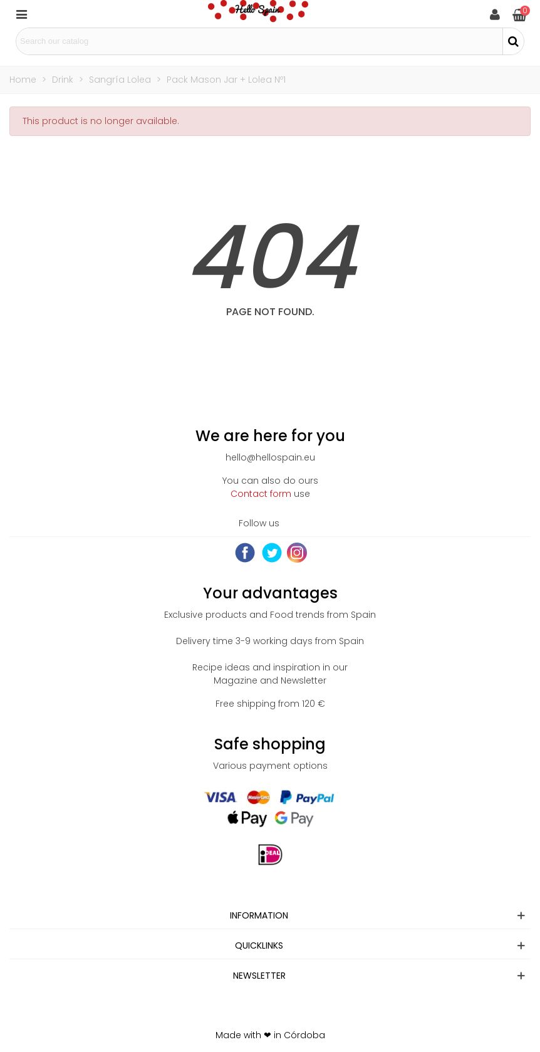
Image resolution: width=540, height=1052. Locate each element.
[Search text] (259, 41)
